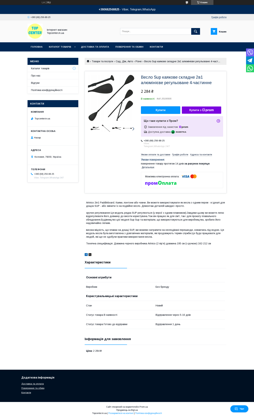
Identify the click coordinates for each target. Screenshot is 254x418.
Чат (239, 408)
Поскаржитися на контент (121, 413)
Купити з (201, 110)
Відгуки (35, 82)
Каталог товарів (60, 46)
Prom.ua (144, 407)
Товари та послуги (102, 61)
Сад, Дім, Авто (124, 61)
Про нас (35, 75)
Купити (161, 110)
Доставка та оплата (95, 46)
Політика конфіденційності (46, 90)
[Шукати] (195, 31)
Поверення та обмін (129, 46)
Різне (138, 61)
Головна (37, 46)
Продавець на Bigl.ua (127, 410)
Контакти (156, 46)
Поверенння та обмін (32, 388)
